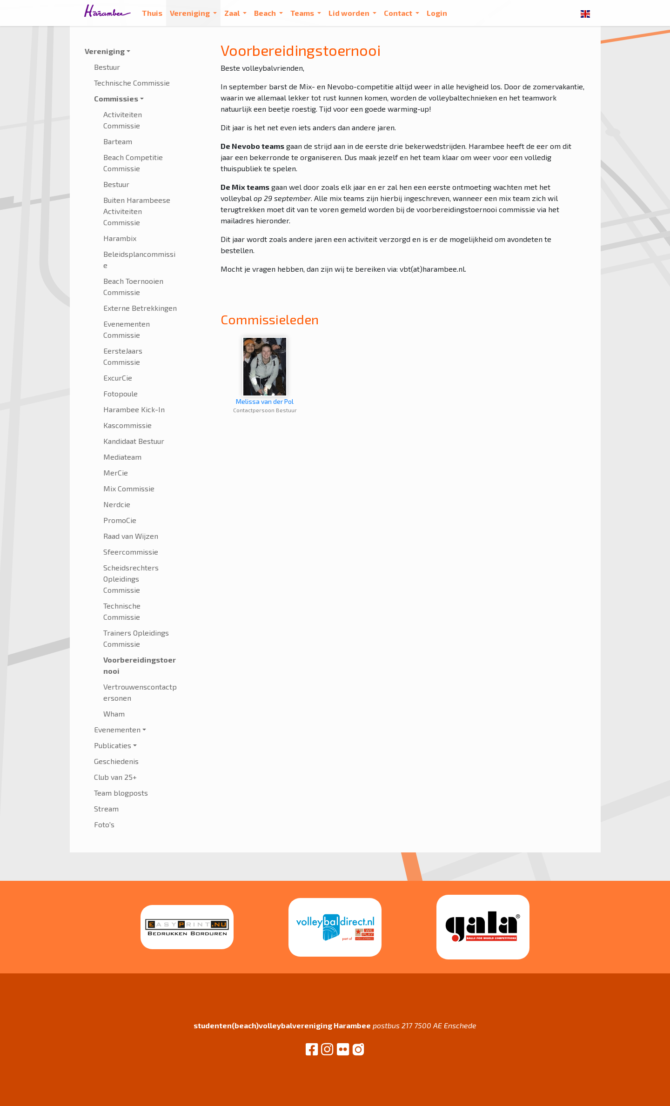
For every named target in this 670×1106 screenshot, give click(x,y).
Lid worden (349, 12)
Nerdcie (116, 504)
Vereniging (190, 12)
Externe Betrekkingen (140, 307)
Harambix (119, 238)
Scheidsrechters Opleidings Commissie (131, 578)
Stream (106, 808)
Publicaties (112, 745)
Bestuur (107, 66)
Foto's (104, 824)
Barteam (117, 141)
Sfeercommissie (130, 551)
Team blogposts (121, 792)
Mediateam (122, 456)
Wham (114, 713)
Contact (399, 12)
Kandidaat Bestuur (133, 440)
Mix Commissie (128, 488)
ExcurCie (117, 377)
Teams (302, 12)
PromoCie (119, 520)
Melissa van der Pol (265, 371)
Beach (265, 12)
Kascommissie (127, 425)
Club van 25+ (115, 776)
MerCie (115, 472)
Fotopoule (120, 393)
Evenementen (117, 729)
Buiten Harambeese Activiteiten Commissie (136, 211)
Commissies (116, 98)
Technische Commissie (132, 82)
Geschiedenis (116, 761)
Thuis (152, 12)
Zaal (232, 12)
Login (437, 12)
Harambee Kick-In (134, 409)
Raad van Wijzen (130, 535)
